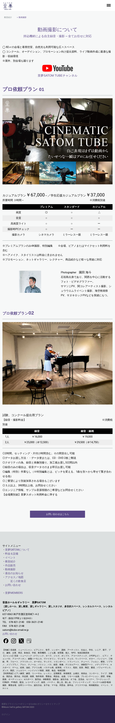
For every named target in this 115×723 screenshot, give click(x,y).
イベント (10, 557)
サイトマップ (53, 704)
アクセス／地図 (14, 577)
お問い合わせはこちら (57, 514)
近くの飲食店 (14, 581)
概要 (4, 704)
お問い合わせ (13, 585)
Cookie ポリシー (38, 704)
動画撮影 (10, 569)
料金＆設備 (11, 553)
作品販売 (10, 565)
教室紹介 (10, 561)
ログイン (6, 714)
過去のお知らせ (14, 573)
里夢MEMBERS (14, 592)
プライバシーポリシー (18, 704)
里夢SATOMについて (17, 549)
